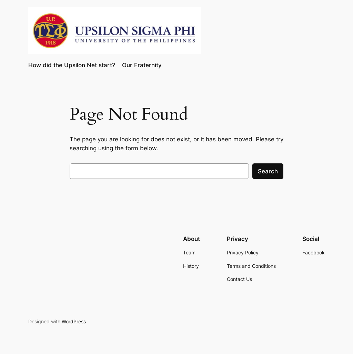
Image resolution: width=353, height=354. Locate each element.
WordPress (74, 321)
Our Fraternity (142, 65)
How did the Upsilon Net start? (71, 65)
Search (268, 171)
